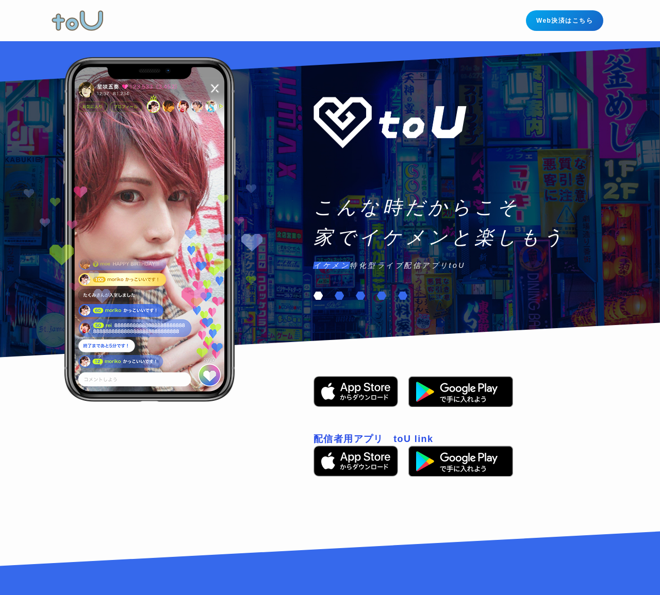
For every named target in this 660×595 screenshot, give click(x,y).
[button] (318, 296)
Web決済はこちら (564, 20)
